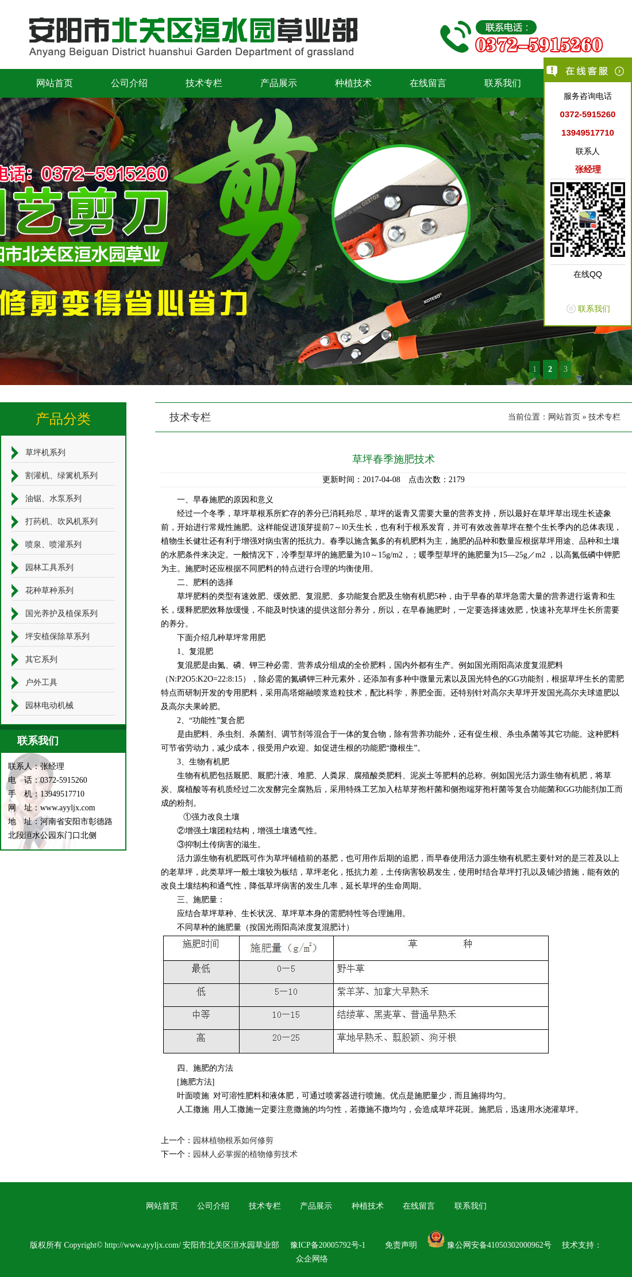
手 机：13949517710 (46, 794)
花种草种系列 (49, 590)
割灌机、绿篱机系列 (61, 475)
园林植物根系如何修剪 (233, 1140)
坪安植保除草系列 (57, 636)
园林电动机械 (49, 705)
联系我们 (502, 83)
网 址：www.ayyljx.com (51, 807)
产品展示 (278, 83)
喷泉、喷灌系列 (53, 544)
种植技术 (353, 83)
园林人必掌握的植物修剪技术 (245, 1154)
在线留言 (428, 83)
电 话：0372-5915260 (47, 780)
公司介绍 (129, 83)
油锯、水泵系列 (53, 498)
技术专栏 (204, 83)
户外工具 (41, 682)
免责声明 (401, 1245)
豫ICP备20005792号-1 (327, 1245)
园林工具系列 (49, 567)
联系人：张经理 (36, 766)
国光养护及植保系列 (61, 613)
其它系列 (41, 659)
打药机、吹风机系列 (61, 521)
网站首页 (54, 83)
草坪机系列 (45, 452)
